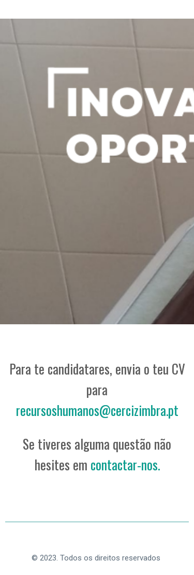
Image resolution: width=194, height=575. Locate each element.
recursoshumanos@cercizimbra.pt (97, 410)
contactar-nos (124, 464)
